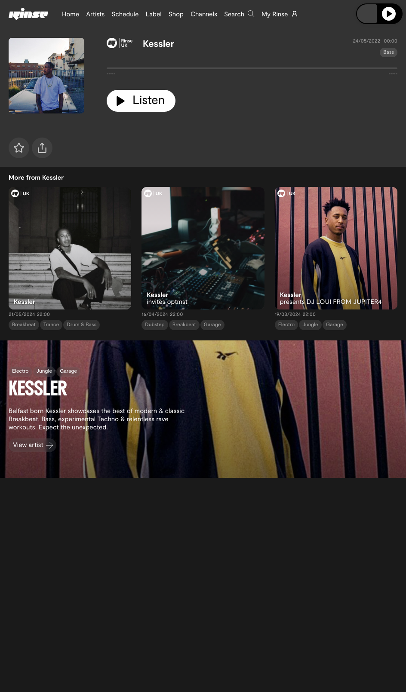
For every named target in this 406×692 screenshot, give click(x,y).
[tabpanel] (252, 70)
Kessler (158, 43)
